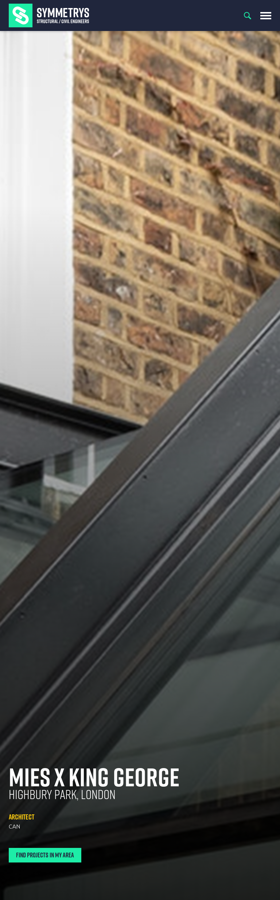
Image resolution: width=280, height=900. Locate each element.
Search (247, 15)
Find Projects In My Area (45, 855)
